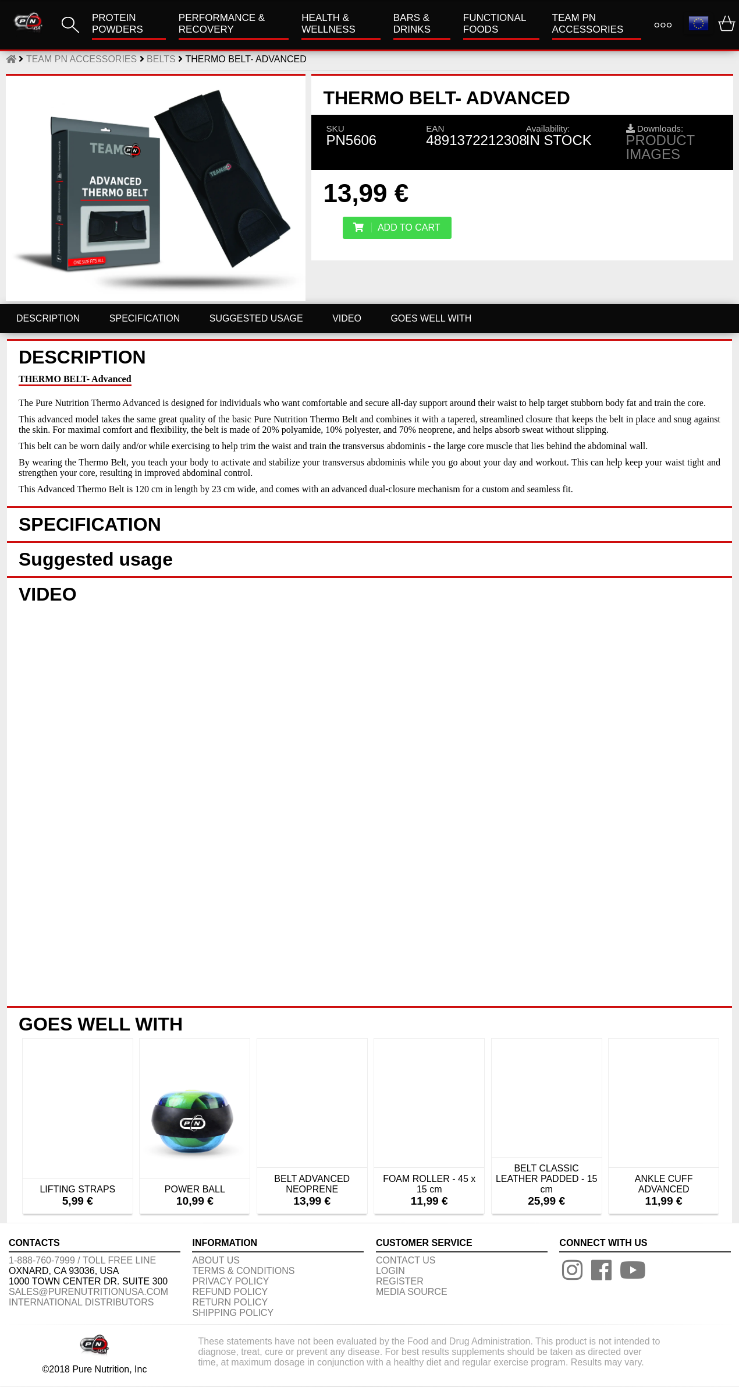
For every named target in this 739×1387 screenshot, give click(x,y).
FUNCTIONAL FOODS (495, 23)
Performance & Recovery (222, 23)
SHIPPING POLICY (232, 1313)
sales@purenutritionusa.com (88, 1292)
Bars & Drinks (412, 23)
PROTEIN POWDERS (117, 23)
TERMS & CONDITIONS (243, 1271)
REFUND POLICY (230, 1292)
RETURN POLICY (230, 1302)
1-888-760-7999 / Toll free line (82, 1260)
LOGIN (390, 1271)
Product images (660, 147)
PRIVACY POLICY (230, 1281)
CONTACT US (406, 1260)
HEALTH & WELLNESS (328, 23)
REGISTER (400, 1281)
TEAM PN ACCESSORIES (588, 23)
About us (216, 1260)
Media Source (411, 1292)
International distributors (81, 1302)
